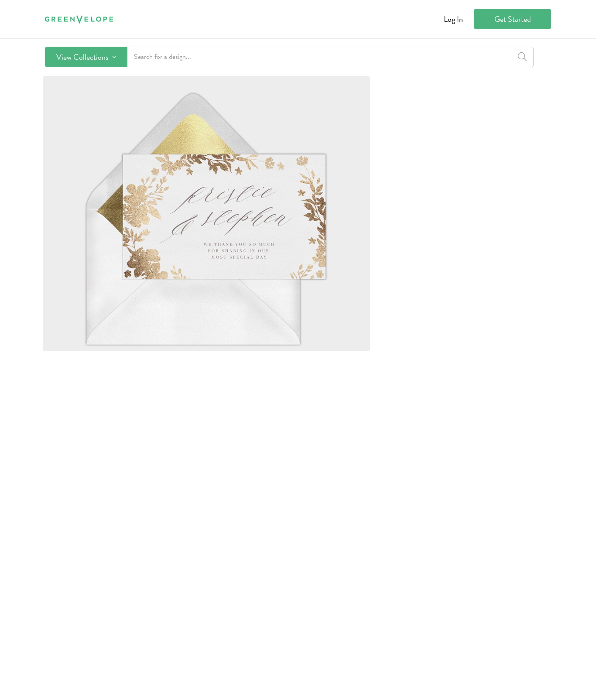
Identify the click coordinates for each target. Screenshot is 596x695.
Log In (453, 19)
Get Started (512, 19)
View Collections (86, 57)
